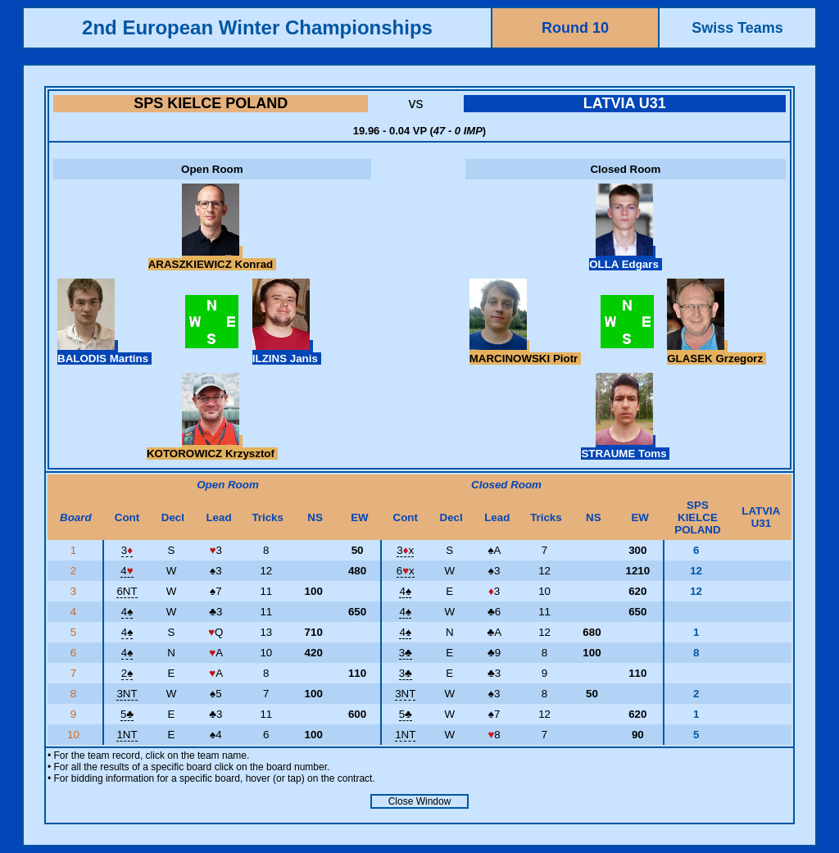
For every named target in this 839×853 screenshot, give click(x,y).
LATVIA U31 (624, 103)
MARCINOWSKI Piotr (525, 352)
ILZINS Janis (286, 352)
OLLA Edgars (625, 258)
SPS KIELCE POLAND (211, 103)
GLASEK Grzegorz (716, 352)
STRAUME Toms (625, 447)
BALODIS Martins (104, 352)
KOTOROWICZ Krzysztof (212, 447)
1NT (126, 734)
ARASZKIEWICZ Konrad (212, 258)
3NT (126, 693)
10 (75, 734)
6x (406, 571)
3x (405, 550)
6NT (126, 591)
